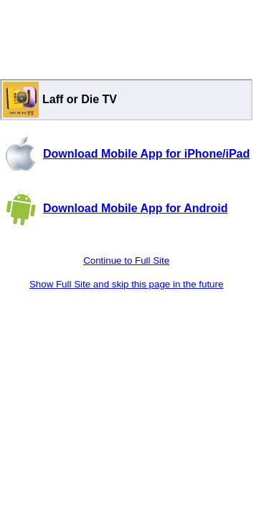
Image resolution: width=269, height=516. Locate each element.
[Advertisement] (126, 36)
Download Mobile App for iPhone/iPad (146, 154)
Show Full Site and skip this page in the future (126, 284)
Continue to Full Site (126, 260)
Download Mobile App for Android (135, 208)
